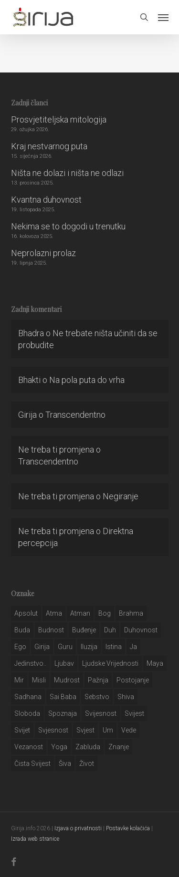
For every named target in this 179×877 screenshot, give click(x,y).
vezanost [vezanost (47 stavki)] (28, 747)
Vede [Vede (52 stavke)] (128, 730)
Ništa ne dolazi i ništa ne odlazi (67, 173)
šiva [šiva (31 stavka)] (65, 763)
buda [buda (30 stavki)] (22, 630)
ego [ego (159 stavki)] (20, 646)
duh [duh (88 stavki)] (110, 630)
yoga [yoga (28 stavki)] (59, 747)
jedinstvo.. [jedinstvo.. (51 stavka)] (30, 663)
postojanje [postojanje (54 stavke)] (132, 680)
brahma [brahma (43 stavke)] (131, 613)
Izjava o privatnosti (78, 828)
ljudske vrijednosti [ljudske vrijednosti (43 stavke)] (110, 663)
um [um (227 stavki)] (108, 730)
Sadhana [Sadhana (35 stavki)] (28, 697)
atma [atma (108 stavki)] (54, 613)
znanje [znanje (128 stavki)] (118, 747)
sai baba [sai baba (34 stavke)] (63, 697)
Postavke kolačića (128, 828)
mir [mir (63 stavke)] (19, 680)
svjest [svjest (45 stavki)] (85, 730)
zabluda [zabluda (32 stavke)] (87, 747)
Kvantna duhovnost (46, 200)
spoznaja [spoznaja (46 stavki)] (62, 713)
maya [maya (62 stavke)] (155, 663)
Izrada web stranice (35, 839)
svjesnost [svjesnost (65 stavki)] (53, 730)
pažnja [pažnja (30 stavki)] (98, 680)
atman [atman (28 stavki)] (80, 613)
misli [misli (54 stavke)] (39, 680)
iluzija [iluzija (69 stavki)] (89, 646)
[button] (163, 17)
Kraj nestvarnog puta (49, 146)
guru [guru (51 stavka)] (65, 646)
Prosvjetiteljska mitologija (58, 119)
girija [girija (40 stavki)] (42, 646)
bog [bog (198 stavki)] (104, 613)
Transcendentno (75, 415)
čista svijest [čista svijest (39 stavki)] (32, 763)
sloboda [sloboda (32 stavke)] (27, 713)
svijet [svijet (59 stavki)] (22, 730)
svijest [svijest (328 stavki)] (134, 713)
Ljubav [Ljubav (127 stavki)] (64, 663)
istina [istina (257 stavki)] (113, 646)
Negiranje (120, 496)
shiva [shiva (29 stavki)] (125, 697)
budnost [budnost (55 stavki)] (51, 630)
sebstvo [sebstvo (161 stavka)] (96, 697)
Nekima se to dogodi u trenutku (68, 226)
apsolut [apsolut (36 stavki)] (26, 613)
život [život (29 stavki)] (86, 763)
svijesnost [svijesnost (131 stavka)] (100, 713)
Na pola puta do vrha (87, 380)
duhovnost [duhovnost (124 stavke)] (141, 630)
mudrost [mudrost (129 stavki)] (67, 680)
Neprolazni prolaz (43, 253)
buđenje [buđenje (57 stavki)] (84, 630)
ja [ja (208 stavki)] (133, 646)
